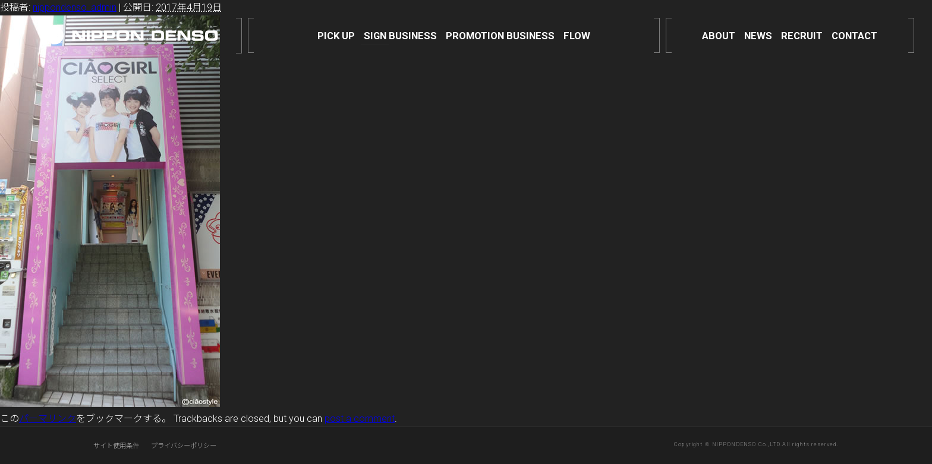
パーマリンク (47, 418)
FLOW (576, 35)
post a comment (360, 418)
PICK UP (336, 35)
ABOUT (718, 35)
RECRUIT (802, 35)
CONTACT (854, 35)
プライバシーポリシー (183, 446)
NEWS (758, 35)
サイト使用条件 (116, 446)
